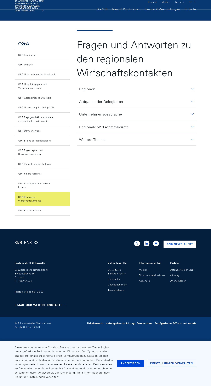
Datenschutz (144, 323)
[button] (192, 7)
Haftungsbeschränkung (120, 323)
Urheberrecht (95, 323)
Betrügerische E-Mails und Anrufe (175, 323)
